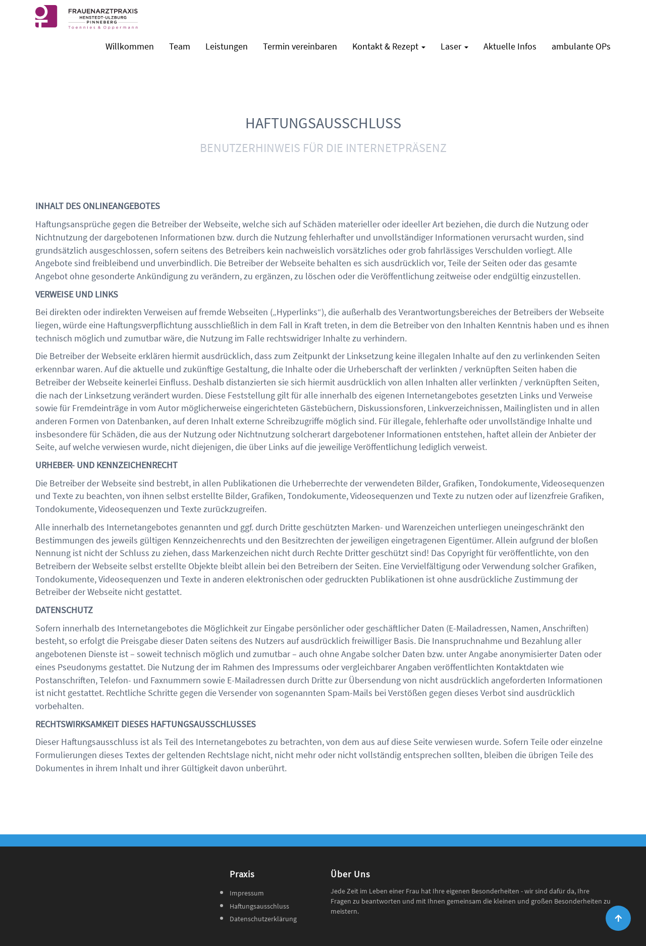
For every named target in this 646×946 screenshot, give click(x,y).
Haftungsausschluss (259, 906)
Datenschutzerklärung (263, 918)
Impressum (247, 893)
